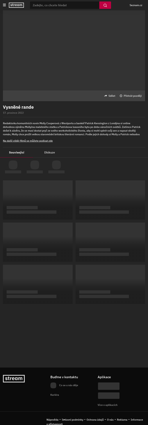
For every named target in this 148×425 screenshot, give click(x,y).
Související (16, 152)
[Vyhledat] (105, 5)
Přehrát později (133, 95)
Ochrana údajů (95, 419)
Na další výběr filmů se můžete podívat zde (28, 140)
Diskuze (49, 152)
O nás (110, 419)
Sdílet (111, 95)
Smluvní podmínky (72, 419)
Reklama (122, 419)
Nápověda (52, 419)
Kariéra (54, 394)
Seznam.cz (136, 5)
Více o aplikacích (107, 405)
